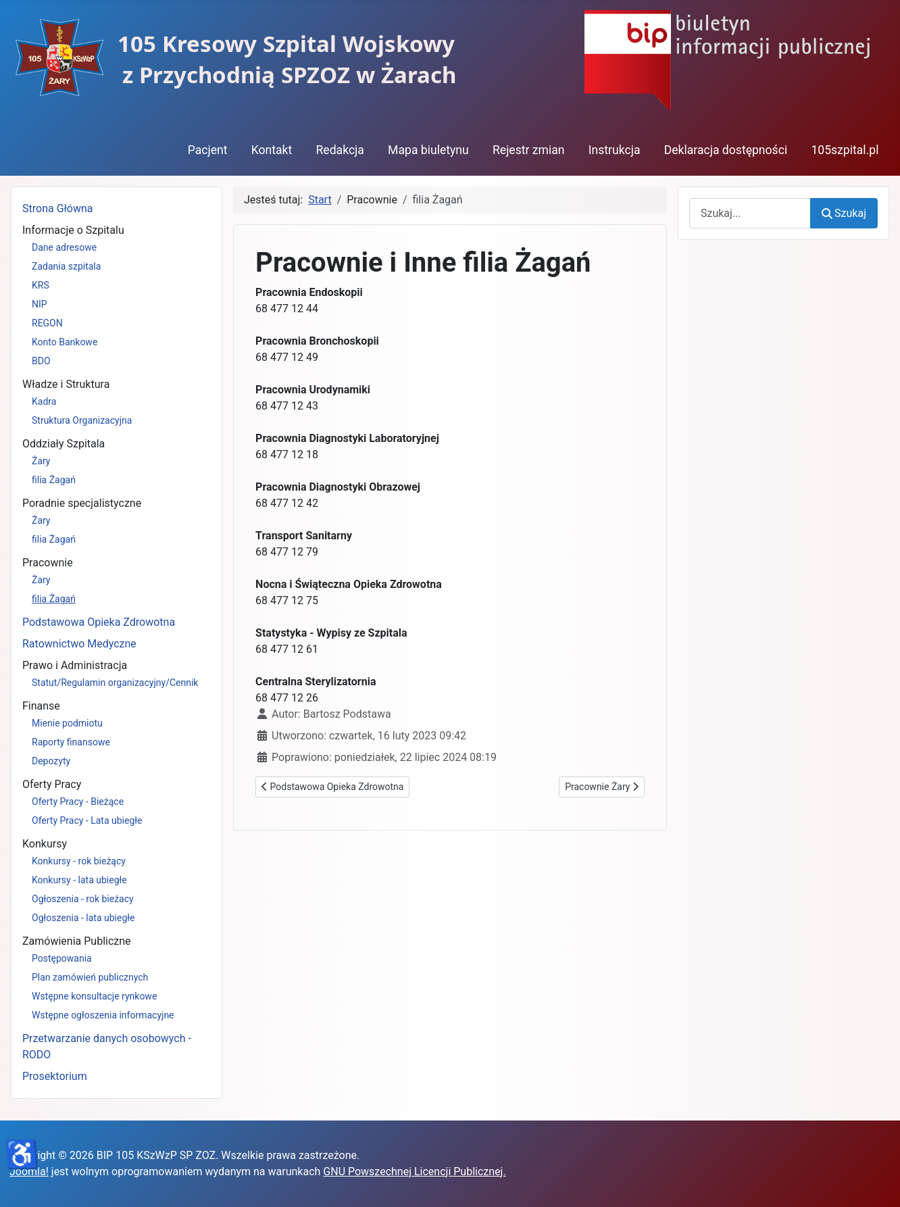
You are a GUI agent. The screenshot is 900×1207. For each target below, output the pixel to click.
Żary (41, 460)
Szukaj (844, 213)
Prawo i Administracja (74, 665)
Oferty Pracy (51, 784)
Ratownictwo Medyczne (79, 643)
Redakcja (340, 150)
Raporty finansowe (71, 742)
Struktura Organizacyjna (82, 420)
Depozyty (51, 761)
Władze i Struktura (65, 384)
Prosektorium (54, 1076)
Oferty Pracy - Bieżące (78, 801)
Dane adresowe (64, 247)
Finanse (41, 705)
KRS (40, 285)
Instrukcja (615, 150)
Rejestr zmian (529, 150)
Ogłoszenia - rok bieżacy (83, 898)
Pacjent (208, 150)
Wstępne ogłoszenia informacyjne (103, 1015)
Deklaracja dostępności (726, 150)
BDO (41, 360)
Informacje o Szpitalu (73, 230)
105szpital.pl (844, 150)
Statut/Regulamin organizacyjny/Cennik (115, 682)
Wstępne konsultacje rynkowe (94, 996)
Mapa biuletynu (428, 150)
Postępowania (62, 958)
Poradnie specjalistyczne (81, 503)
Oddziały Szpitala (63, 443)
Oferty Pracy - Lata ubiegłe (87, 820)
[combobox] (750, 213)
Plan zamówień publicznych (90, 977)
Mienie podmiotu (67, 723)
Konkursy (44, 843)
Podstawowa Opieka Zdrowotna (98, 622)
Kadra (44, 401)
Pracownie (47, 562)
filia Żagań (54, 479)
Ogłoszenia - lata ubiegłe (83, 917)
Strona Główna (57, 208)
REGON (47, 323)
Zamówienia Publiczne (76, 941)
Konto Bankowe (64, 342)
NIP (39, 304)
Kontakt (272, 150)
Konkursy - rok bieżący (79, 861)
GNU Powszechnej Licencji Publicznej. (414, 1171)
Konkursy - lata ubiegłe (79, 880)
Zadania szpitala (66, 266)
